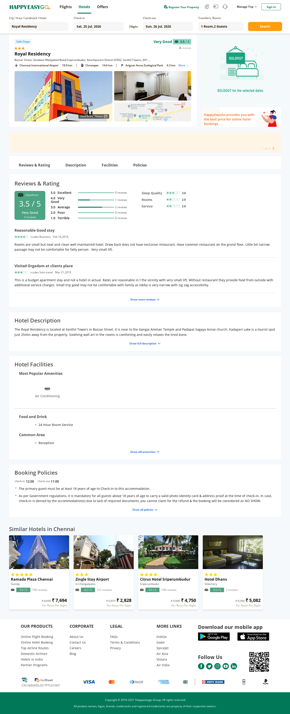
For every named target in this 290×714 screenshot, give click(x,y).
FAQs (114, 637)
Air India (163, 665)
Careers (75, 648)
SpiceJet (163, 648)
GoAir (161, 642)
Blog (73, 653)
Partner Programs (34, 665)
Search (265, 26)
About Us (76, 637)
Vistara (162, 659)
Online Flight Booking (37, 637)
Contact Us (78, 642)
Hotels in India (32, 659)
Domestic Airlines (34, 653)
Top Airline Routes (35, 648)
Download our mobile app (230, 626)
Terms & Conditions (125, 642)
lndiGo (162, 637)
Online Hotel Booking (37, 642)
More (184, 65)
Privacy (115, 648)
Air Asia (162, 653)
